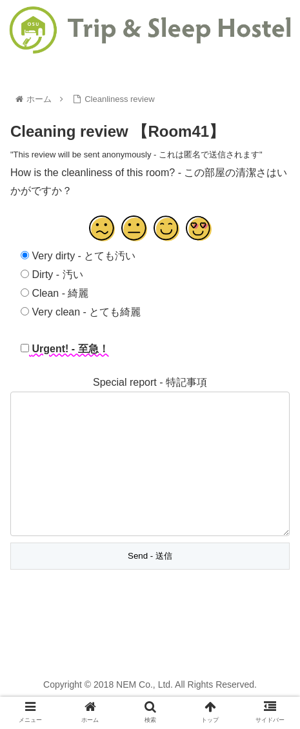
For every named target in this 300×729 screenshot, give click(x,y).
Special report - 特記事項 (150, 382)
